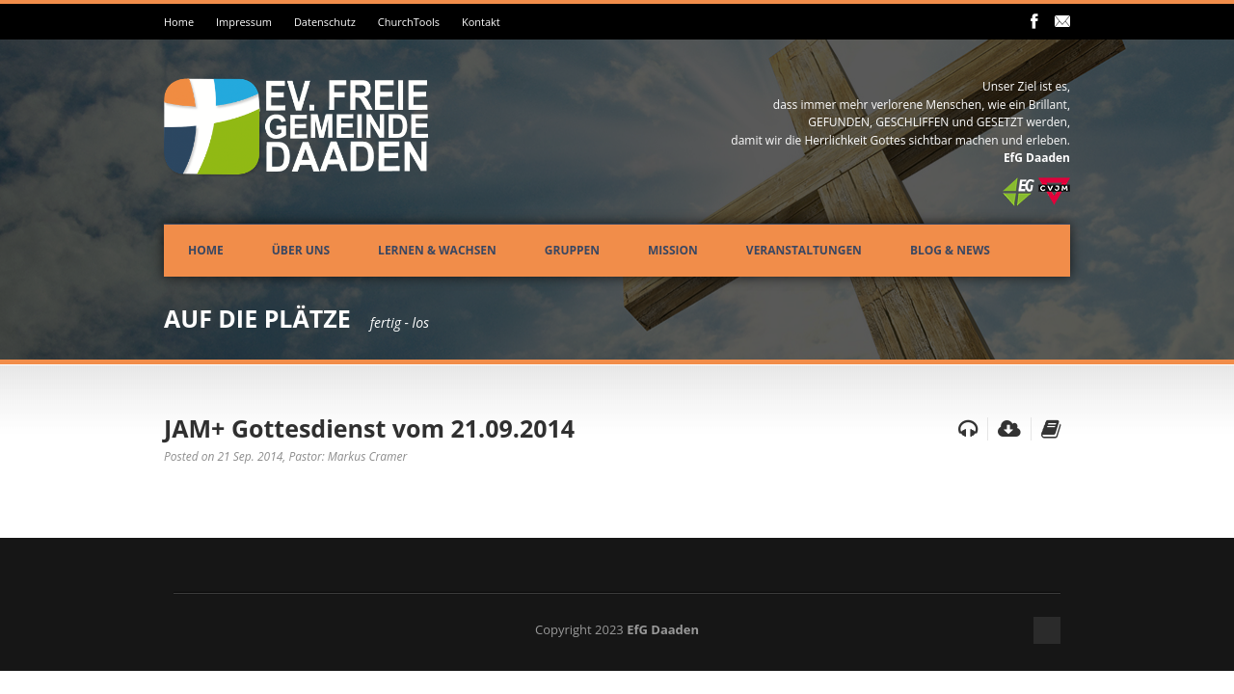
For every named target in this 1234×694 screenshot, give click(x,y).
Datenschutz (325, 21)
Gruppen (572, 250)
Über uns (301, 250)
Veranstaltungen (804, 250)
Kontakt (481, 21)
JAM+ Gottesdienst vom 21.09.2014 (369, 428)
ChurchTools (409, 21)
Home (179, 21)
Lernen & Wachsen (437, 250)
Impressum (244, 21)
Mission (673, 250)
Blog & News (950, 250)
